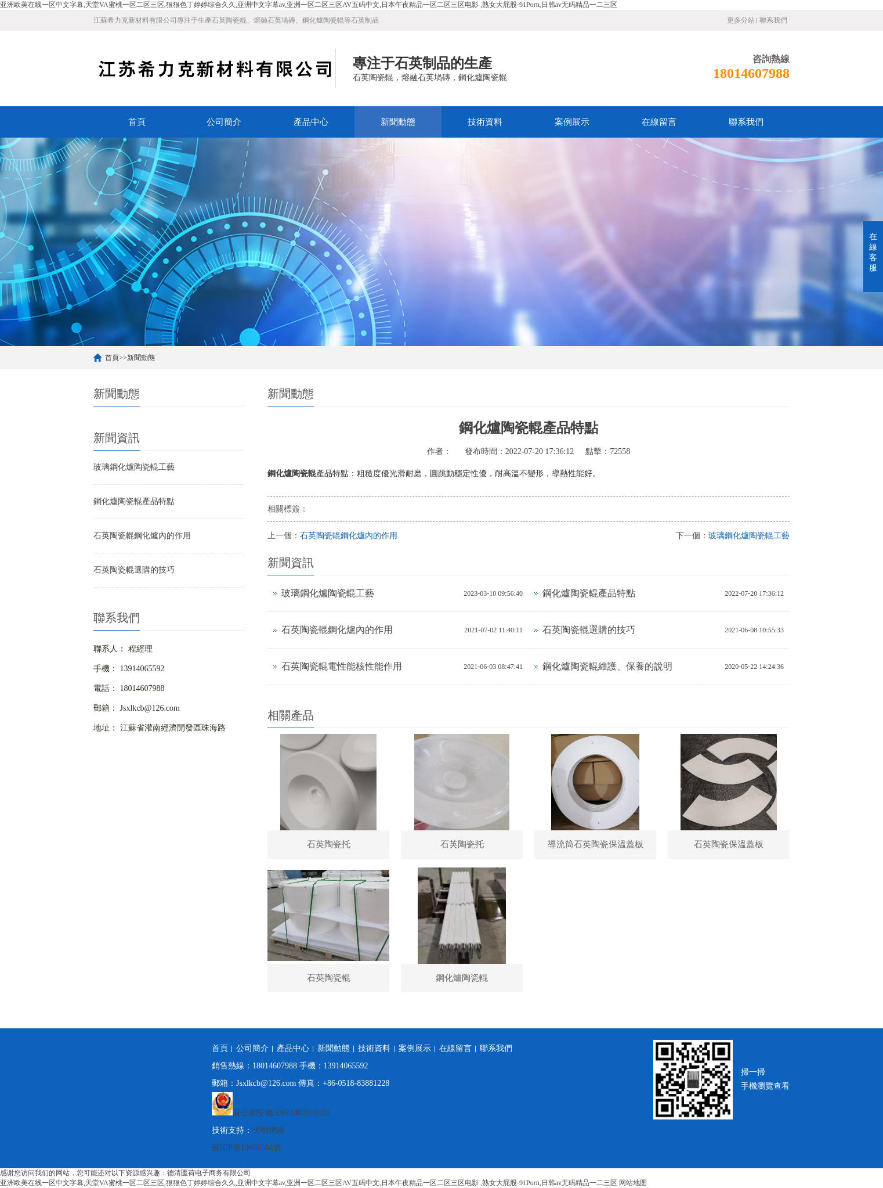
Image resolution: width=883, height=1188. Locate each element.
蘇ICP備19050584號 (246, 1147)
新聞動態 (398, 122)
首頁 (137, 122)
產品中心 (311, 122)
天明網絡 (268, 1130)
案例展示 (572, 122)
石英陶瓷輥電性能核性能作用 (341, 666)
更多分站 (741, 20)
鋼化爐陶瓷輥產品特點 (134, 501)
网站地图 (633, 1183)
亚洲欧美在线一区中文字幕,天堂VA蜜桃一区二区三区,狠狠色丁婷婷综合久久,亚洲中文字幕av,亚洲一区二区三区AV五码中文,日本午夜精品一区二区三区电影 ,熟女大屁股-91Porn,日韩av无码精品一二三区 (308, 5)
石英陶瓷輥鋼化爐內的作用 (142, 535)
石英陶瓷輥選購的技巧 (134, 570)
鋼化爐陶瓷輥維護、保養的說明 (607, 666)
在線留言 (659, 122)
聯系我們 (773, 20)
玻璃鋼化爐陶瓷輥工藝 (134, 467)
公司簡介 (224, 122)
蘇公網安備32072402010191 (281, 1112)
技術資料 (485, 122)
